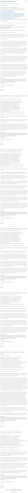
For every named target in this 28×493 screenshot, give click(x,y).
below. (6, 20)
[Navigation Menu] (26, 1)
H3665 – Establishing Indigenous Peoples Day (7, 12)
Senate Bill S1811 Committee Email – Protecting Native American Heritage (12, 13)
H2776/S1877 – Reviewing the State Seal (6, 11)
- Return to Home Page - (14, 492)
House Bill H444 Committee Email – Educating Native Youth (9, 17)
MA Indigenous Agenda (13, 7)
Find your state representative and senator (7, 18)
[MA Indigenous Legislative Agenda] (8, 1)
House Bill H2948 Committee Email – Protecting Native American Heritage (12, 14)
